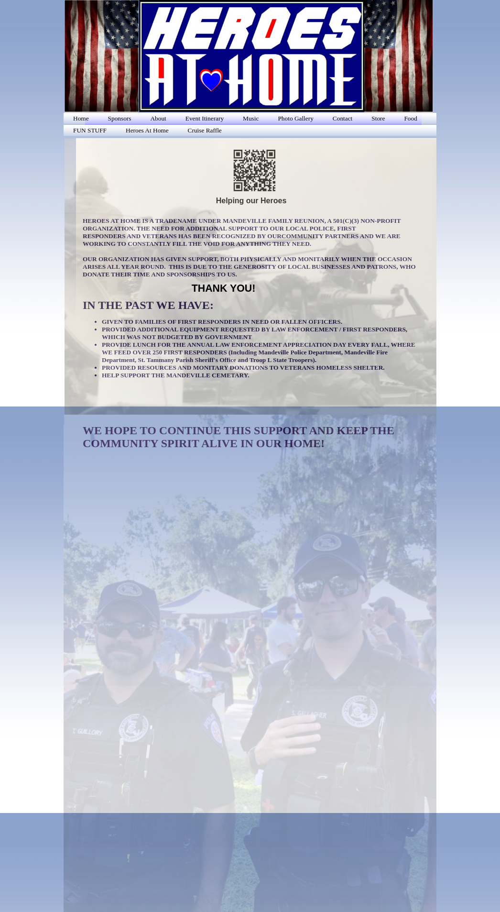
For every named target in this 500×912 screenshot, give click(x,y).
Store (378, 118)
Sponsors (119, 118)
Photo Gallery (295, 118)
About (158, 118)
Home (81, 118)
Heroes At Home (147, 130)
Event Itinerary (204, 118)
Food (410, 118)
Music (251, 118)
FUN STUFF (90, 130)
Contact (342, 118)
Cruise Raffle (205, 130)
